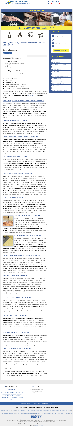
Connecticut (26, 410)
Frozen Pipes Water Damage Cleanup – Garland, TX (20, 136)
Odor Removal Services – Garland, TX (15, 197)
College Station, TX (12, 392)
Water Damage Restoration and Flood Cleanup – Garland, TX (23, 101)
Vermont (58, 413)
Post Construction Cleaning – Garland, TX (16, 348)
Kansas (65, 410)
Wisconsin (36, 415)
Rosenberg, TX (15, 397)
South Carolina (37, 413)
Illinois (56, 410)
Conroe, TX (13, 394)
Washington (67, 413)
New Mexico (63, 411)
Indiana (59, 410)
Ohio (14, 413)
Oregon (21, 413)
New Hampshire (52, 411)
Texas (53, 413)
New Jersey (58, 411)
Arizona (9, 410)
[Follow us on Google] (32, 417)
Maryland (11, 411)
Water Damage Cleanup (58, 59)
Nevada (47, 411)
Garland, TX (20, 392)
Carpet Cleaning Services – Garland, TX (27, 235)
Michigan (21, 411)
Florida (43, 410)
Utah (55, 413)
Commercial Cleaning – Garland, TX (15, 315)
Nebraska (43, 411)
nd (19, 215)
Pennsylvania (26, 413)
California (17, 410)
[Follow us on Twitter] (36, 417)
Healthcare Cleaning (57, 78)
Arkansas (13, 410)
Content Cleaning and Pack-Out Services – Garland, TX (21, 255)
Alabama (3, 410)
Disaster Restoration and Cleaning (60, 90)
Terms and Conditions (26, 403)
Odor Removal (56, 71)
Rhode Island (31, 413)
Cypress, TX (4, 397)
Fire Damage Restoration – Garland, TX (16, 156)
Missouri (35, 411)
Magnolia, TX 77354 (6, 395)
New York (69, 411)
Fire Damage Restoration (58, 66)
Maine (7, 411)
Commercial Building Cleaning (59, 83)
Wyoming (40, 415)
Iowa (63, 410)
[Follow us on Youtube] (41, 417)
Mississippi (31, 411)
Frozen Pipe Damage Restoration (59, 64)
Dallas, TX (19, 394)
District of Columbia (38, 410)
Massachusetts (16, 411)
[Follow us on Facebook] (34, 417)
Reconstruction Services (58, 85)
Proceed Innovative (39, 425)
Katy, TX (9, 397)
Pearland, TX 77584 (16, 395)
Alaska (6, 410)
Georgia (46, 410)
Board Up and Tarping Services (59, 81)
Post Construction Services (58, 88)
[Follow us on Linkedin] (38, 417)
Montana (39, 411)
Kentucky (69, 410)
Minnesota (26, 411)
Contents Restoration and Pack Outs (60, 76)
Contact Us (45, 403)
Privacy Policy (36, 403)
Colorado (22, 410)
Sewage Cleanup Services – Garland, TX (16, 120)
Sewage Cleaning (56, 62)
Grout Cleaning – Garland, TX (30, 215)
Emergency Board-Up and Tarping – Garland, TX (19, 297)
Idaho (53, 410)
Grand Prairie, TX (6, 394)
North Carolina (4, 413)
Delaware (31, 410)
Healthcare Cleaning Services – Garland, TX (17, 275)
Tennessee (49, 413)
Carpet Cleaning (56, 73)
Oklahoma (18, 413)
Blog (51, 403)
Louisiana (3, 411)
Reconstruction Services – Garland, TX (15, 332)
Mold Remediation (57, 69)
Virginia (62, 413)
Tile (15, 215)
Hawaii (50, 410)
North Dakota (10, 413)
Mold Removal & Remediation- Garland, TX (17, 173)
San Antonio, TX (4, 392)
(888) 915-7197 (56, 3)
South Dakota (43, 413)
